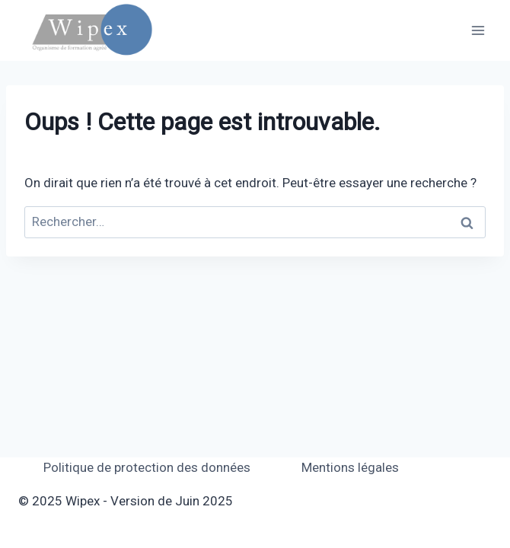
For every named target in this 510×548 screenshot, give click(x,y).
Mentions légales (350, 467)
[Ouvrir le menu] (478, 30)
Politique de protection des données (146, 467)
